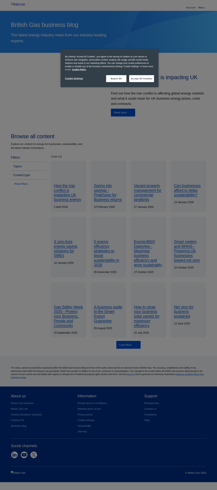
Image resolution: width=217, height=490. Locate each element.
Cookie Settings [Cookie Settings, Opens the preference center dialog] (74, 78)
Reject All (116, 78)
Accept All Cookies (141, 78)
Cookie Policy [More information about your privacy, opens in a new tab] (79, 69)
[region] (110, 68)
